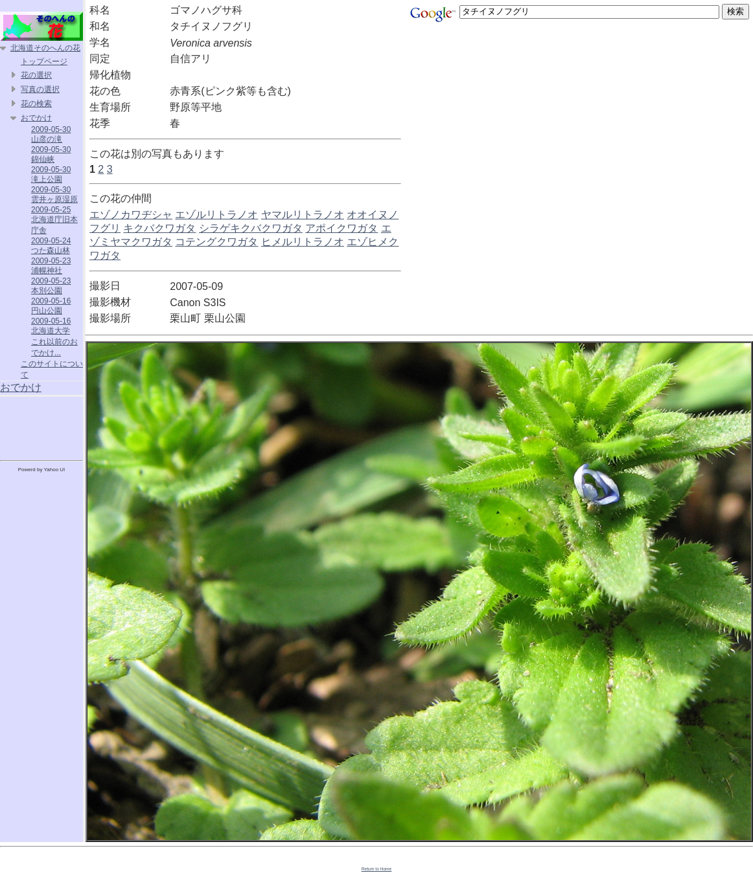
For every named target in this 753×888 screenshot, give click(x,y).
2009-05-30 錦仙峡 (51, 154)
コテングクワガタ (216, 241)
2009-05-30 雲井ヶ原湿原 (54, 194)
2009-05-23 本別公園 (51, 285)
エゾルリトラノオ (216, 214)
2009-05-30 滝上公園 (51, 174)
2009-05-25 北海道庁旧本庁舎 (54, 220)
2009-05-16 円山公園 (51, 305)
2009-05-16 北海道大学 (51, 325)
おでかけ (36, 117)
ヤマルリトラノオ (302, 214)
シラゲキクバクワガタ (251, 228)
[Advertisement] (41, 426)
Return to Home (377, 869)
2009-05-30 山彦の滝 (51, 134)
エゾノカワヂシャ (130, 214)
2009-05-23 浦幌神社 (51, 265)
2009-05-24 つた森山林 (51, 245)
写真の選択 (40, 89)
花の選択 (36, 75)
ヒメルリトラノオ (302, 241)
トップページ (44, 61)
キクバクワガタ (159, 228)
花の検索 (36, 103)
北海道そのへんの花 (45, 47)
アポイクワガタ (341, 228)
